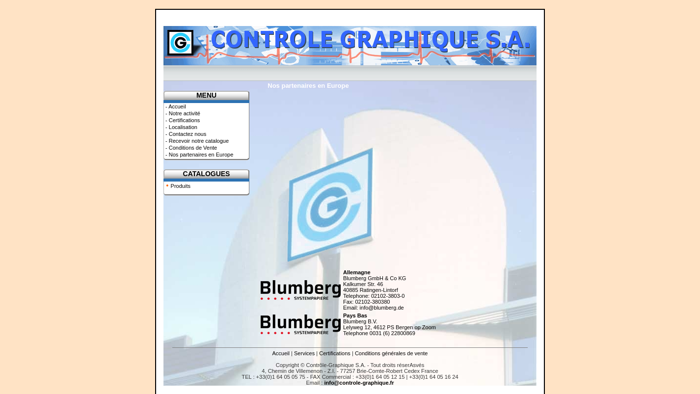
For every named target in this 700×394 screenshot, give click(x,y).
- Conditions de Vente (190, 148)
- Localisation (180, 127)
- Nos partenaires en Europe (198, 155)
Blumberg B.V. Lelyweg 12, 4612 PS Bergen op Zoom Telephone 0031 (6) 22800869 (389, 324)
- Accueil (175, 106)
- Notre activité (182, 113)
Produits (180, 186)
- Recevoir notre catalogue (196, 141)
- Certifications (182, 120)
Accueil (281, 353)
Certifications (334, 353)
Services (304, 353)
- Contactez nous (185, 134)
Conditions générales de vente (391, 353)
